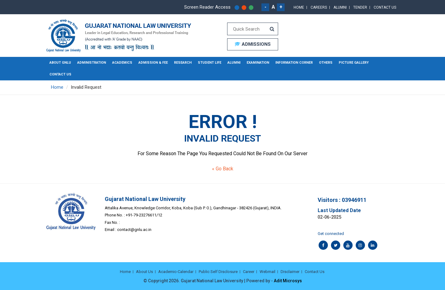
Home (299, 7)
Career (248, 271)
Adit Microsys (288, 280)
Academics (122, 63)
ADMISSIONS (253, 44)
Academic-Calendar (175, 271)
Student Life (209, 63)
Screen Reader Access (207, 7)
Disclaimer (290, 271)
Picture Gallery (354, 63)
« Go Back (222, 169)
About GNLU (60, 63)
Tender (360, 7)
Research (183, 63)
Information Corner (294, 63)
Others (326, 63)
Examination (258, 63)
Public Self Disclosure (218, 271)
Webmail (267, 271)
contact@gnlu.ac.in (134, 229)
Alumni (340, 7)
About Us (144, 271)
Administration (91, 63)
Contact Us (385, 7)
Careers (319, 7)
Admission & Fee (153, 63)
